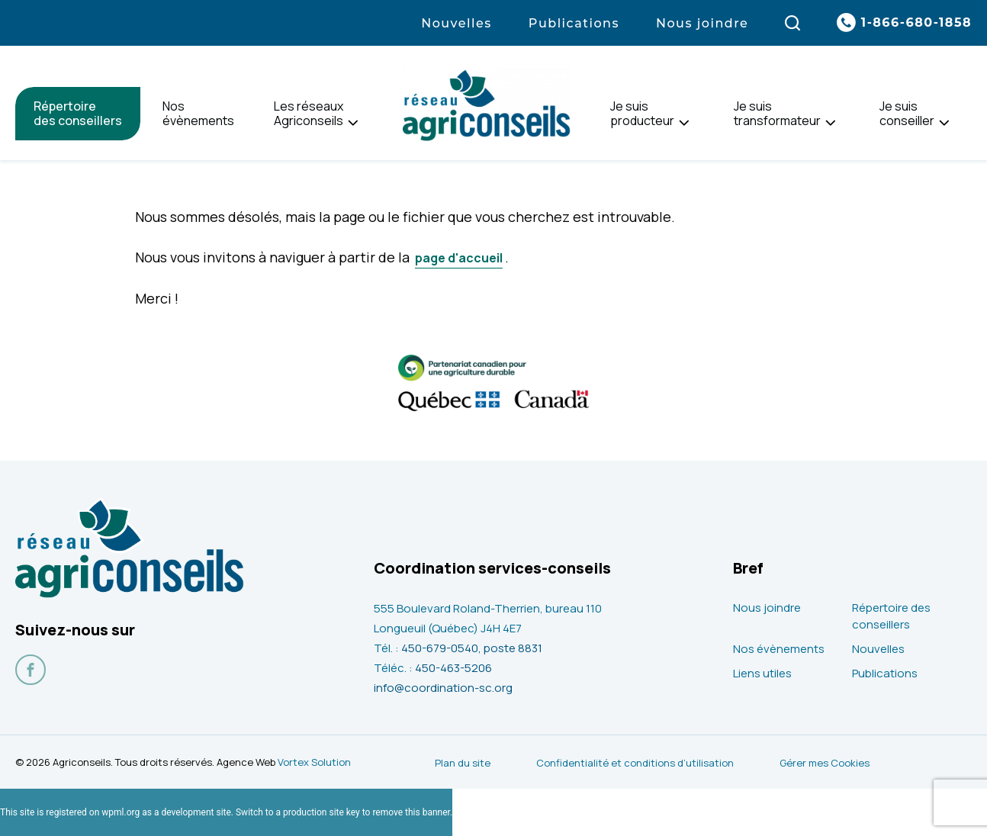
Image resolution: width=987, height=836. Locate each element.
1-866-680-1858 (916, 22)
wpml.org (120, 812)
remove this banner (411, 812)
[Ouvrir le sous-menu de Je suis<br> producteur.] (683, 123)
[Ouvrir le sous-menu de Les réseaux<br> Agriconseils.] (352, 123)
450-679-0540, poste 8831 (471, 648)
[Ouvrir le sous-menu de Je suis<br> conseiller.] (943, 123)
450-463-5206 (453, 668)
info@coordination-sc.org (443, 688)
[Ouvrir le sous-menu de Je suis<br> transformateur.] (830, 123)
